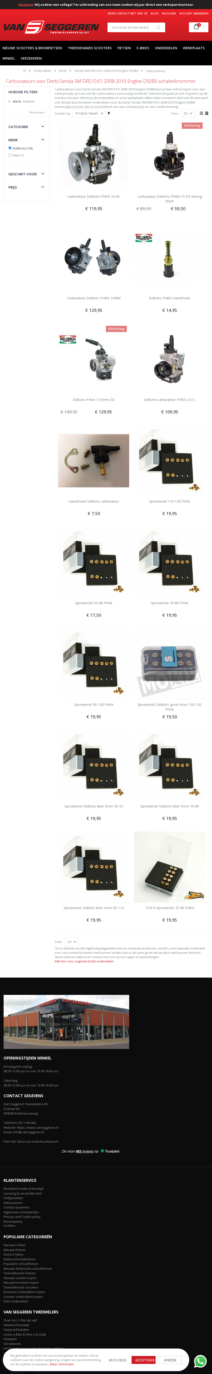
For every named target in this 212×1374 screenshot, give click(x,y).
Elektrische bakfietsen (20, 1259)
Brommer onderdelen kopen (24, 1292)
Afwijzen (154, 1355)
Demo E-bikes (14, 1254)
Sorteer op (62, 113)
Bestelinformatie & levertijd (23, 1188)
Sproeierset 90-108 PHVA (93, 704)
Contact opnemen (17, 1207)
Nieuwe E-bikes (15, 1245)
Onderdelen (42, 70)
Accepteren (128, 1355)
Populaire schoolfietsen (21, 1264)
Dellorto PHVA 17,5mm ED (94, 399)
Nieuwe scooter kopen (20, 1278)
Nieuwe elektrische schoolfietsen (28, 1268)
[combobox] (136, 27)
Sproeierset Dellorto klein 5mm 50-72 (94, 806)
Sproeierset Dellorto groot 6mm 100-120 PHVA (169, 707)
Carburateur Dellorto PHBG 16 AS (93, 196)
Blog (154, 13)
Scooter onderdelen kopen (23, 1296)
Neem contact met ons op (128, 13)
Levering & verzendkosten (23, 1193)
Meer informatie (38, 1362)
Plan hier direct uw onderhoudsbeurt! (31, 1141)
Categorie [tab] (18, 126)
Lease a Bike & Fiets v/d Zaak (25, 1334)
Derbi (63, 70)
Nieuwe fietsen (15, 1250)
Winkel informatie (16, 1325)
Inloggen (169, 13)
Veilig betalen (13, 1198)
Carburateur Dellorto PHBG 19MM (94, 298)
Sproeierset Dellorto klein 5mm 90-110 (94, 908)
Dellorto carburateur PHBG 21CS (169, 399)
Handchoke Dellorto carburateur (94, 501)
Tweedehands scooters (21, 1287)
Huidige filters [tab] (22, 91)
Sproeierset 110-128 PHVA (169, 501)
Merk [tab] (13, 139)
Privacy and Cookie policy (22, 1216)
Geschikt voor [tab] (22, 174)
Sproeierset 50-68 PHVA (93, 603)
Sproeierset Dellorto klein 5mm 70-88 (169, 806)
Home (25, 70)
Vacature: (26, 4)
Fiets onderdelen (16, 1301)
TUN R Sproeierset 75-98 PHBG (169, 908)
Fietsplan (10, 1339)
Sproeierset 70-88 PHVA (169, 603)
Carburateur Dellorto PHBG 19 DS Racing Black (170, 198)
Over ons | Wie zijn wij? (20, 1320)
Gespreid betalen (16, 1329)
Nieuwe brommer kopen (21, 1282)
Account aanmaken (193, 13)
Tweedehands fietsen (20, 1273)
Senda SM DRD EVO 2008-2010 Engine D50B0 (106, 70)
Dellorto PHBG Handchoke (169, 298)
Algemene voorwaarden (21, 1212)
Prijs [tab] (12, 187)
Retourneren (13, 1203)
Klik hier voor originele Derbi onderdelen (84, 961)
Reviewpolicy (13, 1221)
